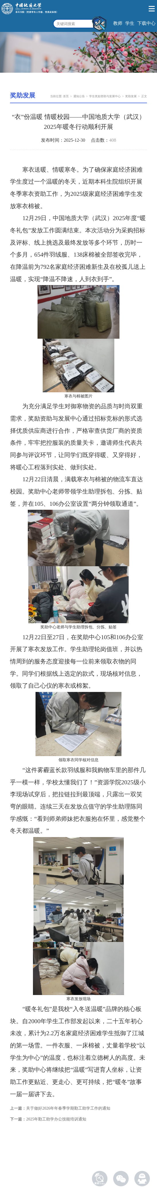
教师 (117, 23)
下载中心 (146, 23)
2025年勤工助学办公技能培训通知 (56, 1119)
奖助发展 (131, 96)
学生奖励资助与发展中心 (105, 96)
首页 (66, 96)
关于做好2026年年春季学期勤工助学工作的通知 (68, 1108)
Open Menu (152, 9)
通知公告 (79, 96)
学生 (129, 23)
